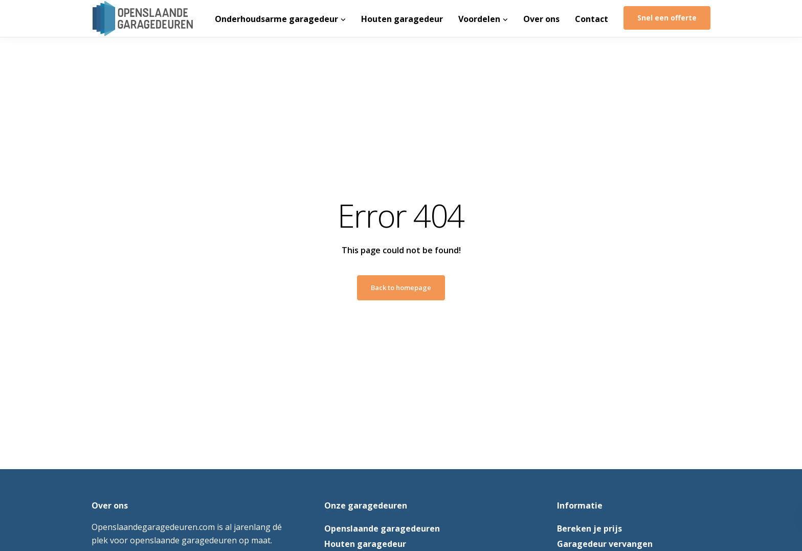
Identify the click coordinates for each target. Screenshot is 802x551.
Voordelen (479, 19)
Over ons (541, 19)
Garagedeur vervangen (605, 543)
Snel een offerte (667, 18)
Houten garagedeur (402, 19)
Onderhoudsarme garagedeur (276, 19)
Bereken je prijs (589, 528)
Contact (591, 19)
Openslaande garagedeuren (382, 528)
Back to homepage (401, 287)
